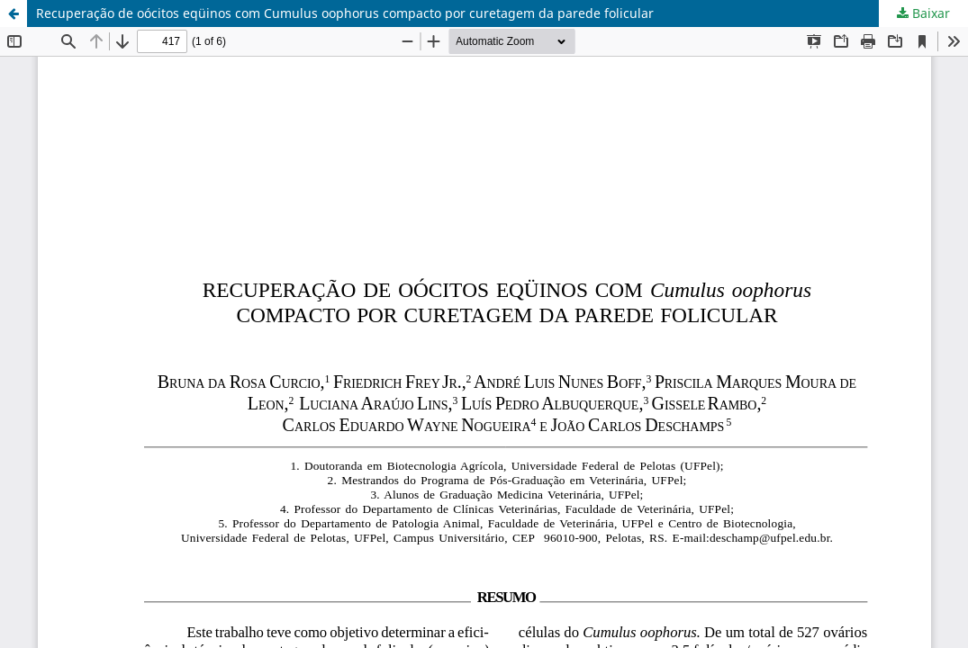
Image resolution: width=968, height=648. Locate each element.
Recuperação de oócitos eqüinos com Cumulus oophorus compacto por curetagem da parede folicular (345, 13)
